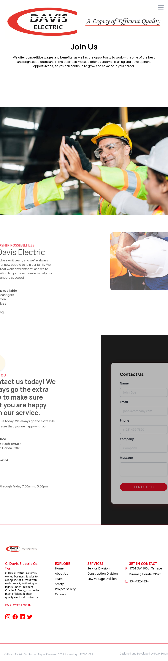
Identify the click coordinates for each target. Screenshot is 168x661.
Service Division (98, 568)
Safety (59, 584)
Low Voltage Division (102, 579)
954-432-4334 (139, 581)
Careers (60, 594)
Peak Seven (161, 653)
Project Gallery (65, 589)
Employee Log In (18, 605)
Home (59, 568)
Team (59, 579)
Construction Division (102, 573)
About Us (61, 573)
